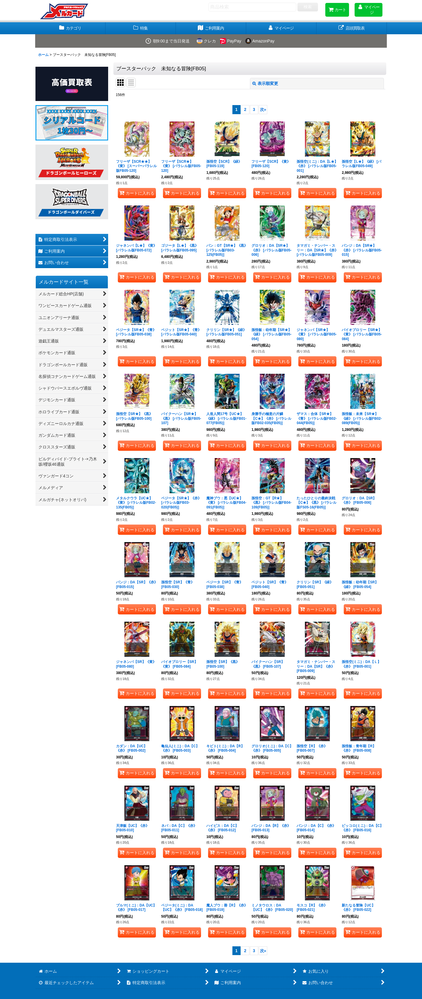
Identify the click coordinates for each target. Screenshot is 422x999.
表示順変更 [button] (265, 83)
